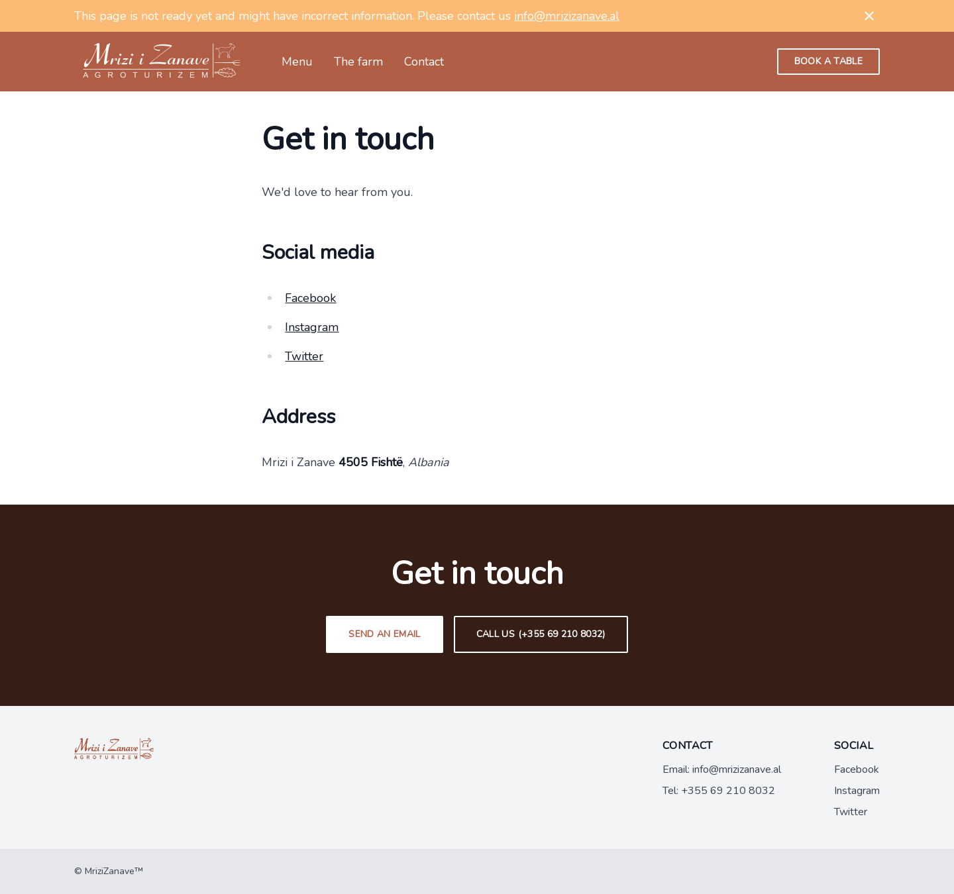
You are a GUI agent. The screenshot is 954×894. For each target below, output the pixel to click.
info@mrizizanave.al (566, 16)
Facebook (310, 298)
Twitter (304, 356)
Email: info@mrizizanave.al (721, 769)
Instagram (312, 327)
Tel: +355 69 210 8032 (718, 790)
